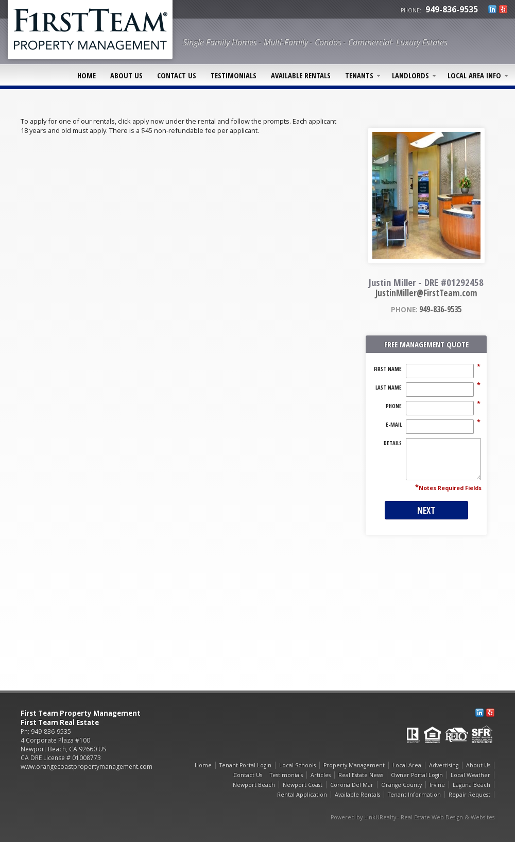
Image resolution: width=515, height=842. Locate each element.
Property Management (354, 765)
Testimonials (233, 75)
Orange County (401, 784)
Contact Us (176, 75)
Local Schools (297, 765)
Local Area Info (474, 75)
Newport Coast (302, 784)
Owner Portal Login (417, 775)
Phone (394, 406)
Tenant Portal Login (245, 765)
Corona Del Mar (351, 784)
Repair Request (469, 794)
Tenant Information (414, 794)
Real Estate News (360, 775)
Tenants (359, 75)
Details (393, 443)
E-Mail (394, 424)
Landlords (410, 75)
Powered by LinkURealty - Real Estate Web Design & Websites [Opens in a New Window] (412, 817)
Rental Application (302, 794)
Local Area (406, 765)
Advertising (443, 765)
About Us (126, 75)
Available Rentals (301, 75)
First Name (388, 369)
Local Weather (470, 775)
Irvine (437, 784)
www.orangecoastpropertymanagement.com (86, 766)
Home (86, 75)
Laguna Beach (471, 784)
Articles (321, 775)
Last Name (388, 387)
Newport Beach (254, 784)
